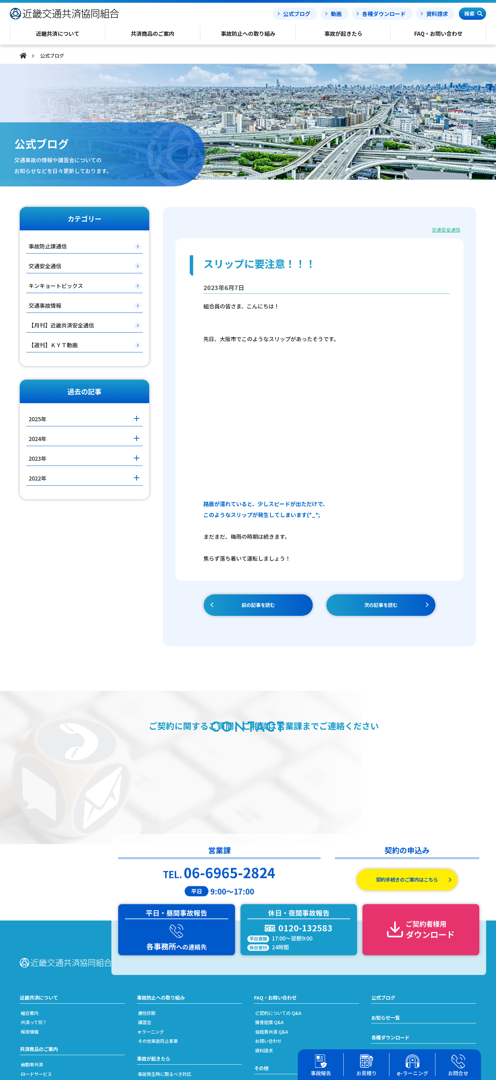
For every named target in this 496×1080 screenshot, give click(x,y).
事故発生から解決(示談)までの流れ (184, 993)
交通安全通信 (445, 229)
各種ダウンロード (384, 14)
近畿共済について (41, 897)
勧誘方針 (271, 993)
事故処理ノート (390, 981)
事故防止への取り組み (164, 897)
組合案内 (37, 912)
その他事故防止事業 (167, 941)
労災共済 (37, 993)
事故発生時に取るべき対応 (174, 974)
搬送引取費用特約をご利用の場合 (182, 1002)
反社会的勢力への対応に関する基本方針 (307, 1012)
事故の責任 (156, 984)
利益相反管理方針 (281, 1002)
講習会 (151, 922)
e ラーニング (158, 931)
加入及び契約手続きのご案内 (60, 1012)
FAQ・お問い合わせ (278, 897)
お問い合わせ (276, 941)
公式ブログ (296, 14)
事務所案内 (273, 1021)
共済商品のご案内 (41, 950)
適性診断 (154, 912)
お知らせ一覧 (387, 918)
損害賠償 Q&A (277, 922)
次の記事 (381, 605)
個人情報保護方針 (281, 984)
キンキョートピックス (56, 286)
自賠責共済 (39, 984)
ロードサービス (44, 974)
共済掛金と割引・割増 (52, 1021)
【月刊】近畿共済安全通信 (61, 325)
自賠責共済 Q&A (279, 931)
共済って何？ (42, 922)
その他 (262, 968)
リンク (268, 1030)
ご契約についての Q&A (287, 912)
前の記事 (258, 605)
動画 (336, 14)
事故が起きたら (156, 959)
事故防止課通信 (48, 246)
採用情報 (37, 931)
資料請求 (437, 14)
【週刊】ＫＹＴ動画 (53, 345)
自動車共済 (39, 965)
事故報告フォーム (393, 960)
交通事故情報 (45, 305)
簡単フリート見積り (50, 1002)
